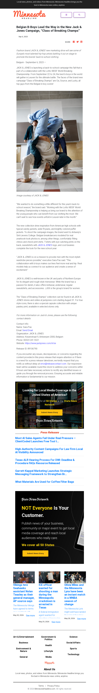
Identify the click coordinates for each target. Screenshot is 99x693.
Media (49, 657)
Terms (41, 686)
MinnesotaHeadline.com (45, 689)
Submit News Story (49, 412)
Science (73, 636)
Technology (73, 654)
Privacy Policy (53, 686)
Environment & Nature (23, 649)
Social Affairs (73, 642)
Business (23, 642)
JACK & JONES (45, 245)
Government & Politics (48, 638)
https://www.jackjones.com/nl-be (40, 343)
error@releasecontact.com (53, 363)
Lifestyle (48, 651)
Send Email (27, 330)
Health (48, 645)
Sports (73, 648)
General (23, 657)
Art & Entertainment (23, 636)
